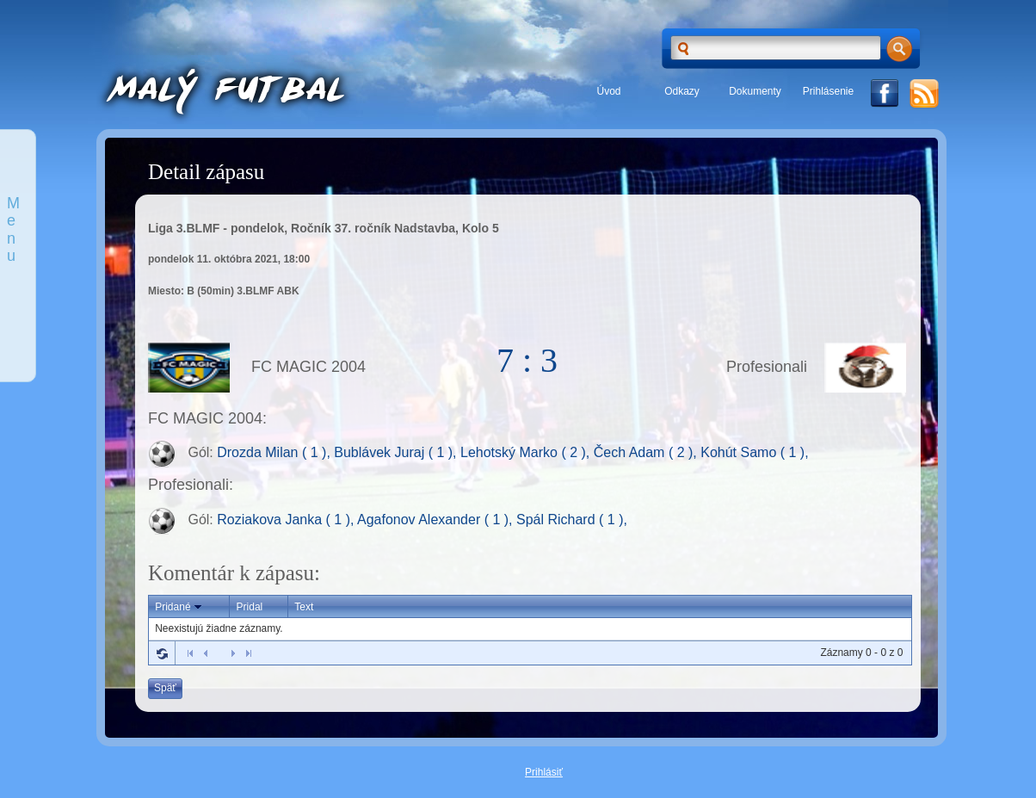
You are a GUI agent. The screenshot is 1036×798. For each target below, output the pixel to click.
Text (303, 607)
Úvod (608, 91)
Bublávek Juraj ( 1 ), (397, 453)
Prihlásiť (544, 772)
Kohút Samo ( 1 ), (754, 453)
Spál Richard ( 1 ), (571, 519)
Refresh (162, 653)
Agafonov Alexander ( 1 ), (436, 519)
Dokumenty (755, 91)
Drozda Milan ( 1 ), (275, 453)
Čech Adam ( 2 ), (647, 453)
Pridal (250, 607)
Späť (165, 688)
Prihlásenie (828, 91)
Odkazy (682, 91)
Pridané (179, 607)
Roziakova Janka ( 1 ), (287, 519)
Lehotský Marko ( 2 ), (527, 453)
